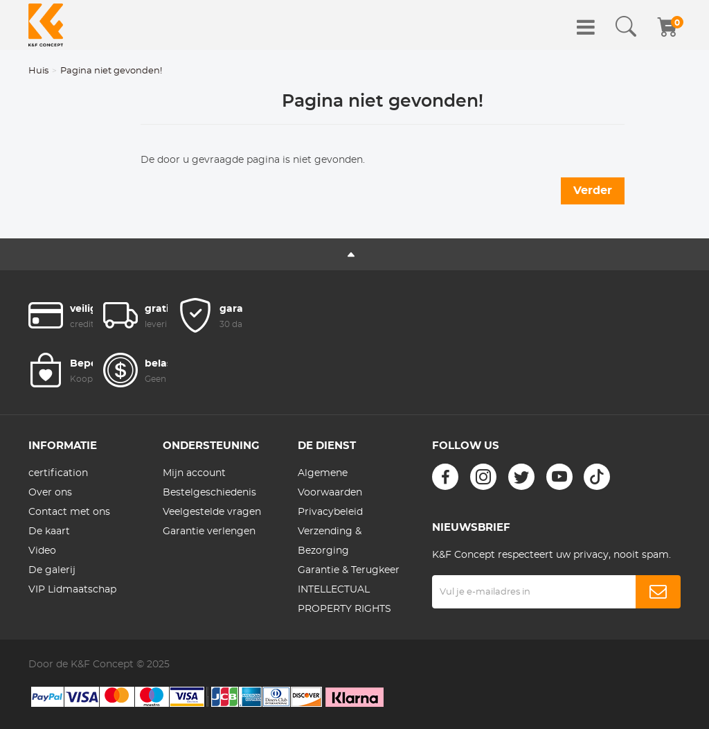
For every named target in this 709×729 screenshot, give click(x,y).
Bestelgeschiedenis (209, 493)
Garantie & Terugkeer (349, 570)
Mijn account (194, 473)
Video (42, 551)
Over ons (50, 493)
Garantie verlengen (209, 531)
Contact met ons (69, 512)
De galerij (51, 570)
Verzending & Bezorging (329, 541)
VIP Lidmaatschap (72, 590)
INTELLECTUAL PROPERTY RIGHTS (344, 599)
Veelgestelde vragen (212, 512)
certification (58, 473)
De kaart (49, 531)
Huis (38, 71)
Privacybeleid (330, 512)
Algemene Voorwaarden (330, 483)
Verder (592, 190)
